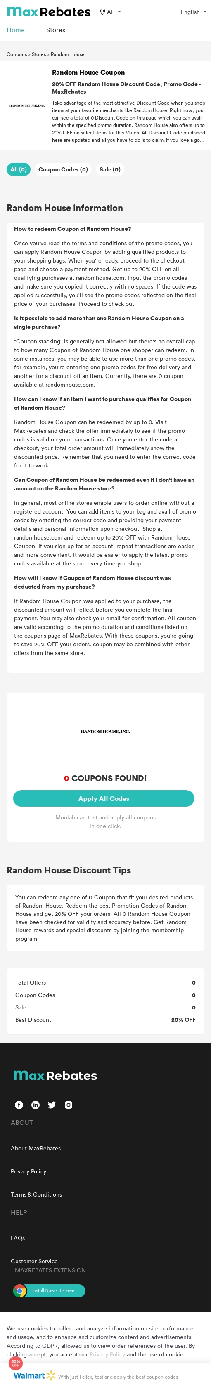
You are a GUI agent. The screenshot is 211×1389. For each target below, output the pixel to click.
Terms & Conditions (36, 1194)
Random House (68, 54)
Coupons (17, 54)
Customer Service (34, 1261)
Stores (39, 54)
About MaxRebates (36, 1148)
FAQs (18, 1238)
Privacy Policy (28, 1171)
